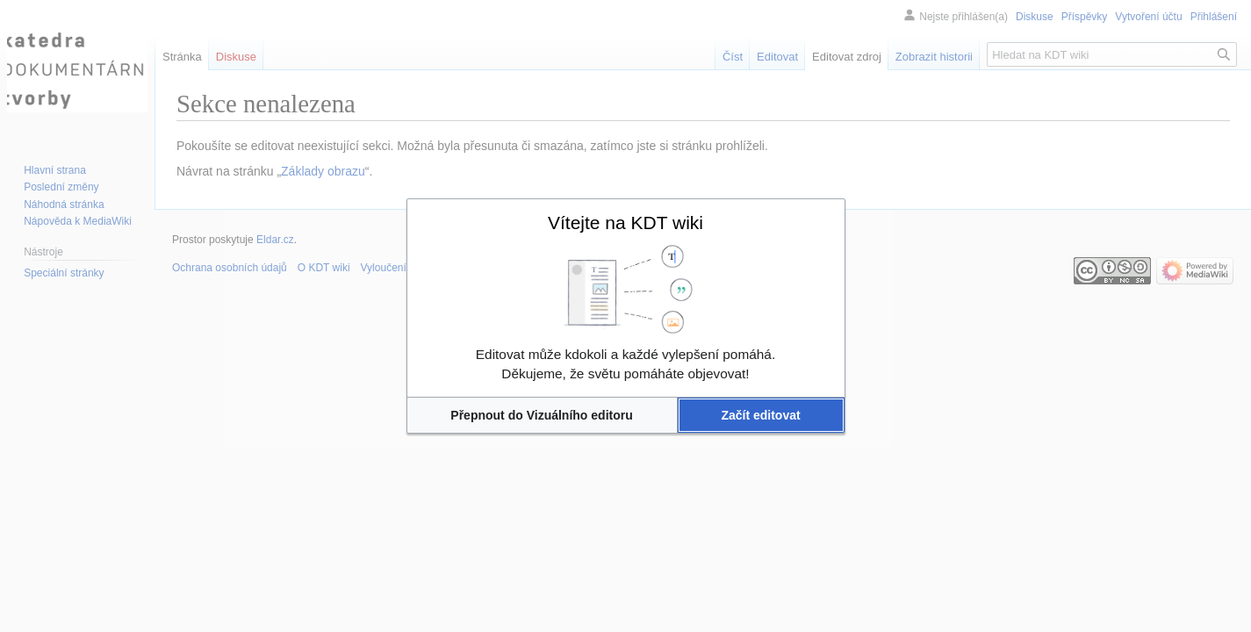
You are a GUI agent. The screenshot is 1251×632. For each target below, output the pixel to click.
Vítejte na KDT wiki (625, 222)
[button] (542, 415)
